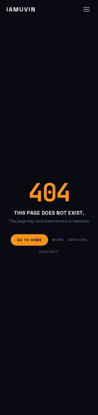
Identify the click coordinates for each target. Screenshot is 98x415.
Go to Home (29, 240)
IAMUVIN (21, 9)
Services (77, 240)
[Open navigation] (86, 9)
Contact (49, 252)
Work (58, 240)
